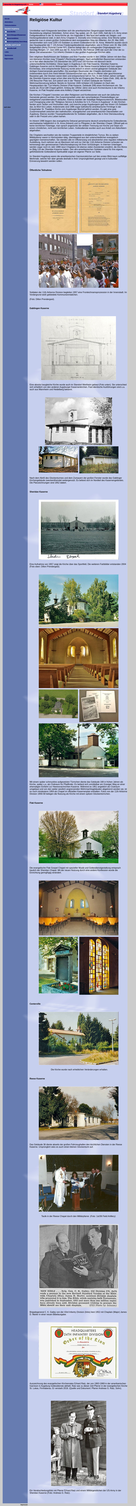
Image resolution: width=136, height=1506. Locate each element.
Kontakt (59, 4)
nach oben (7, 107)
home (31, 4)
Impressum (24, 1504)
